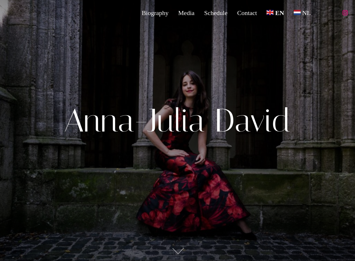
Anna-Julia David (177, 120)
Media (186, 12)
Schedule (215, 12)
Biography (154, 12)
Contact (247, 12)
